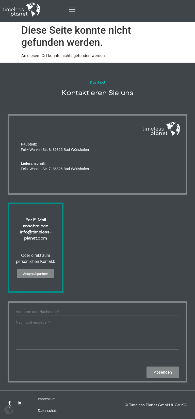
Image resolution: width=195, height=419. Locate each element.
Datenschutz (48, 411)
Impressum (46, 399)
